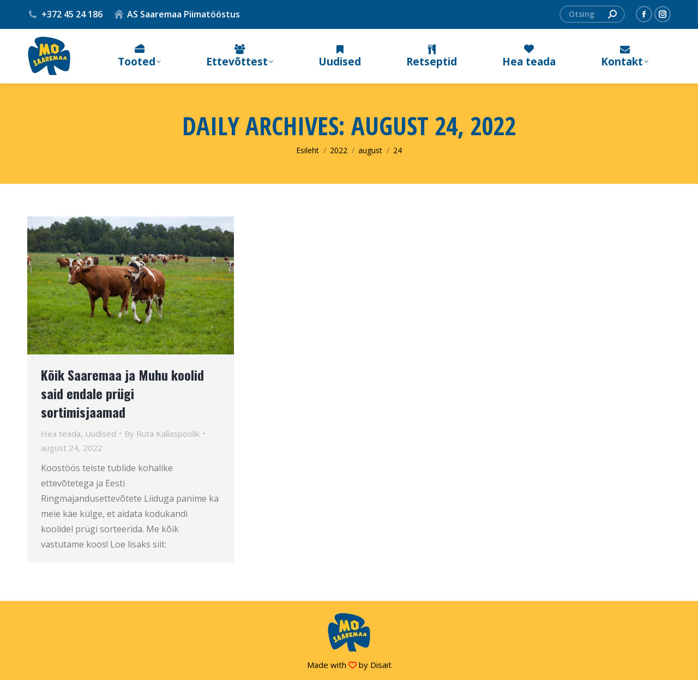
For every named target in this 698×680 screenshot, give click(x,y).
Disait (381, 664)
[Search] (592, 14)
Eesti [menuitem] (528, 15)
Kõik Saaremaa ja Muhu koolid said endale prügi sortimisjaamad (122, 393)
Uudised (100, 433)
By (162, 433)
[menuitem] (528, 14)
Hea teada (61, 433)
